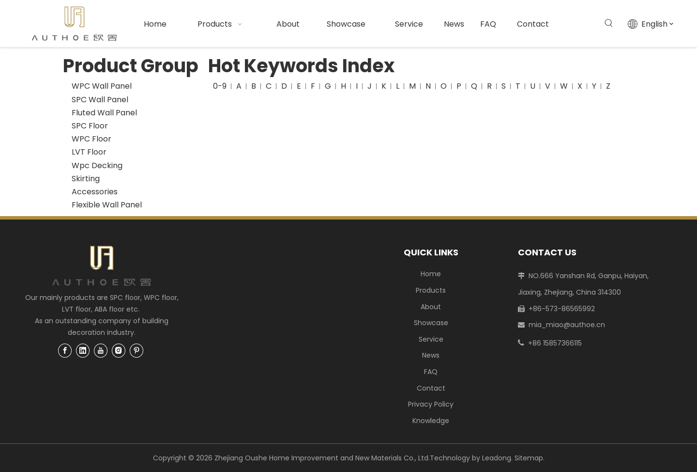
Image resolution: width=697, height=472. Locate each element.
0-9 (220, 86)
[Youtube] (100, 351)
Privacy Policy (431, 404)
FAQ (431, 372)
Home (431, 274)
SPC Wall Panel (100, 99)
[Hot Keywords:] (609, 23)
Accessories (95, 191)
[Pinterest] (136, 351)
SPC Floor (90, 125)
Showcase (431, 323)
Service (431, 339)
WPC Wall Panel (102, 86)
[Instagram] (118, 351)
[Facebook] (65, 351)
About (431, 307)
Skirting (86, 178)
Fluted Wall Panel (104, 112)
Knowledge (430, 420)
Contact (431, 388)
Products (431, 290)
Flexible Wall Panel (107, 204)
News (430, 355)
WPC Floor (91, 138)
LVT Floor (89, 151)
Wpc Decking (97, 165)
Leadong (496, 458)
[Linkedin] (83, 351)
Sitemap (529, 458)
